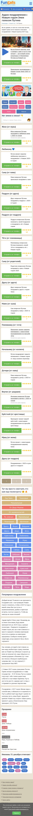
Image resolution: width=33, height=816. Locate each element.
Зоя (18, 763)
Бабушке (16, 554)
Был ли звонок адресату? (10, 791)
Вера (4, 760)
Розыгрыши (9, 521)
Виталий (12, 102)
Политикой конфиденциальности (18, 809)
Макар (5, 102)
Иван (23, 763)
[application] (5, 51)
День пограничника (8, 730)
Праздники (6, 9)
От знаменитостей (16, 512)
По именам (8, 517)
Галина (21, 102)
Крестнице (9, 568)
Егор (4, 763)
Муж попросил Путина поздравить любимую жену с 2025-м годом (20, 133)
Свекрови (24, 582)
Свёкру (16, 550)
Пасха (4, 717)
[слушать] (5, 51)
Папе (6, 550)
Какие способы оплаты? (9, 785)
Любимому (24, 535)
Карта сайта (6, 800)
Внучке (26, 554)
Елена (28, 102)
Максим (23, 111)
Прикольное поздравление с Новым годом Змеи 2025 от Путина (21, 71)
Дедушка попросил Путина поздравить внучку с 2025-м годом (21, 398)
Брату (6, 526)
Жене (27, 559)
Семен (5, 770)
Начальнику (24, 545)
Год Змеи (8, 498)
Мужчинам (8, 545)
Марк (10, 767)
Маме (25, 573)
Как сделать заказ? (8, 782)
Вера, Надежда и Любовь (10, 740)
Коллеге (24, 564)
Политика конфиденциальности (12, 794)
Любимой (10, 573)
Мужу (25, 540)
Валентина (13, 107)
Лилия (9, 111)
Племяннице (23, 578)
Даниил (5, 107)
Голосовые (24, 498)
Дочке (17, 559)
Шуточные (24, 521)
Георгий (26, 760)
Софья (18, 770)
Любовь (27, 9)
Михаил (16, 767)
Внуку (15, 526)
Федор (24, 770)
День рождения (17, 9)
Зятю (27, 531)
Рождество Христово (9, 749)
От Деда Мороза (16, 507)
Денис (28, 107)
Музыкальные (16, 503)
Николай (24, 767)
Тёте (17, 587)
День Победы (6, 723)
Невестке (8, 578)
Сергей (11, 770)
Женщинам (9, 564)
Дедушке (25, 526)
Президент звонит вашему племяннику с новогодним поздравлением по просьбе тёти (20, 333)
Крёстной (24, 568)
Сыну (27, 550)
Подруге (8, 582)
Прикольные (24, 517)
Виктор (11, 760)
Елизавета (11, 763)
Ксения (21, 107)
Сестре (7, 587)
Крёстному (8, 535)
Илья (4, 767)
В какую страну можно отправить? (12, 788)
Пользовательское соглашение (11, 797)
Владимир (18, 760)
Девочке (7, 559)
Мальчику (10, 540)
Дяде (17, 531)
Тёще (27, 587)
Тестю (6, 554)
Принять (16, 813)
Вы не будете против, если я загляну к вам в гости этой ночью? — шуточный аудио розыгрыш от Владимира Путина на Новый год (21, 53)
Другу (6, 531)
